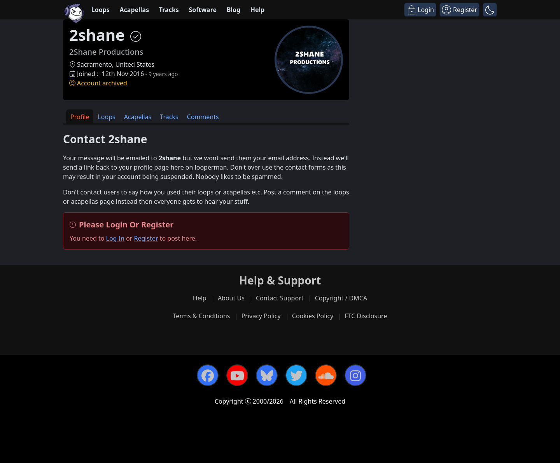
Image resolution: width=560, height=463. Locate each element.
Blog (234, 9)
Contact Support (279, 298)
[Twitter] (296, 375)
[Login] (420, 10)
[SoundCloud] (326, 375)
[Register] (459, 10)
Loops (100, 9)
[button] (490, 10)
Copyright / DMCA (341, 298)
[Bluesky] (267, 375)
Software (203, 9)
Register (146, 238)
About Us (231, 298)
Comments (203, 117)
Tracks (169, 9)
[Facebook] (208, 375)
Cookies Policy (312, 316)
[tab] (79, 116)
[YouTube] (237, 375)
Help (257, 9)
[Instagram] (355, 375)
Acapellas (134, 9)
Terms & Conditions (201, 316)
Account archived (98, 83)
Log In (115, 238)
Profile (79, 117)
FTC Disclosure (366, 316)
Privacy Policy (261, 316)
